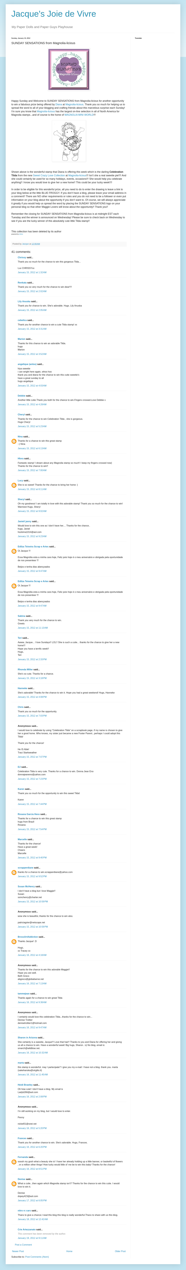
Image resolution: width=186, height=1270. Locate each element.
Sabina (21, 616)
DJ (19, 767)
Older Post (120, 1251)
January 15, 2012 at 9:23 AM (32, 536)
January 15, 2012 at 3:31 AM (32, 329)
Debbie (21, 396)
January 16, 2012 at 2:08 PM (32, 1096)
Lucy (20, 480)
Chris (21, 707)
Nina (20, 436)
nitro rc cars (24, 1210)
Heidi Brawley (25, 1085)
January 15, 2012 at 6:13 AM (32, 448)
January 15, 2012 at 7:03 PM (32, 716)
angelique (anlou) (27, 364)
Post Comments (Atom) (37, 1257)
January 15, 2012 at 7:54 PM (32, 829)
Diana (59, 104)
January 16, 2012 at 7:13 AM (32, 983)
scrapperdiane (25, 867)
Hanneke (22, 688)
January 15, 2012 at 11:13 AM (33, 628)
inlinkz (21, 234)
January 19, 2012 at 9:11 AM (32, 1238)
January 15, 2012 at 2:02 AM (32, 291)
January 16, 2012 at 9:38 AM (32, 1002)
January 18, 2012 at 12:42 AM (33, 1219)
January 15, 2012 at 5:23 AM (32, 426)
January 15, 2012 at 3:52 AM (32, 354)
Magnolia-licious (74, 104)
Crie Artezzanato (27, 1229)
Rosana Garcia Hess (29, 814)
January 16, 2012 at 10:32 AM (33, 1052)
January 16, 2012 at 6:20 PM (32, 1147)
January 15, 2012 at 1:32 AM (32, 272)
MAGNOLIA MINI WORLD (79, 114)
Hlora (21, 458)
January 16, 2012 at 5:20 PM (32, 1128)
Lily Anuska (24, 301)
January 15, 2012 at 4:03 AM (32, 385)
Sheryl (21, 499)
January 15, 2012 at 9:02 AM (32, 511)
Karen (21, 789)
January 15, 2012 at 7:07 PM (32, 757)
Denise (21, 1179)
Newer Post (18, 1251)
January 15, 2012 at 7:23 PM (32, 779)
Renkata (22, 282)
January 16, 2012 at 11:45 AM (33, 1074)
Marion (21, 339)
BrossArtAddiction (28, 937)
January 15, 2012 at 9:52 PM (32, 876)
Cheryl (21, 414)
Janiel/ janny (24, 521)
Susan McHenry (26, 886)
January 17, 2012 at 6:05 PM (32, 1200)
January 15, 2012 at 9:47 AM (32, 571)
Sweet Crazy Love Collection (49, 175)
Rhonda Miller (25, 669)
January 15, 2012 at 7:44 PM (32, 804)
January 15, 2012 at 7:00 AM (32, 470)
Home (69, 1251)
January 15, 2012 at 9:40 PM (32, 857)
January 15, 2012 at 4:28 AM (32, 404)
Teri (20, 638)
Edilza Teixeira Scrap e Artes (33, 546)
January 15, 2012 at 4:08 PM (32, 697)
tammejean (24, 993)
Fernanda (23, 1157)
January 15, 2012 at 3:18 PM (32, 678)
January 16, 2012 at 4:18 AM (32, 955)
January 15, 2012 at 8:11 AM (32, 489)
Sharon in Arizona (27, 1037)
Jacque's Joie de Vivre (53, 13)
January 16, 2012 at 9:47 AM (32, 1027)
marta (21, 1063)
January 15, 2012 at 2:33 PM (32, 659)
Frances (22, 1138)
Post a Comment (23, 1245)
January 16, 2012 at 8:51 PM (32, 1169)
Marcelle (22, 839)
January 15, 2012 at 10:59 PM (33, 901)
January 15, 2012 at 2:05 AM (32, 310)
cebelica (22, 320)
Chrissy (22, 257)
